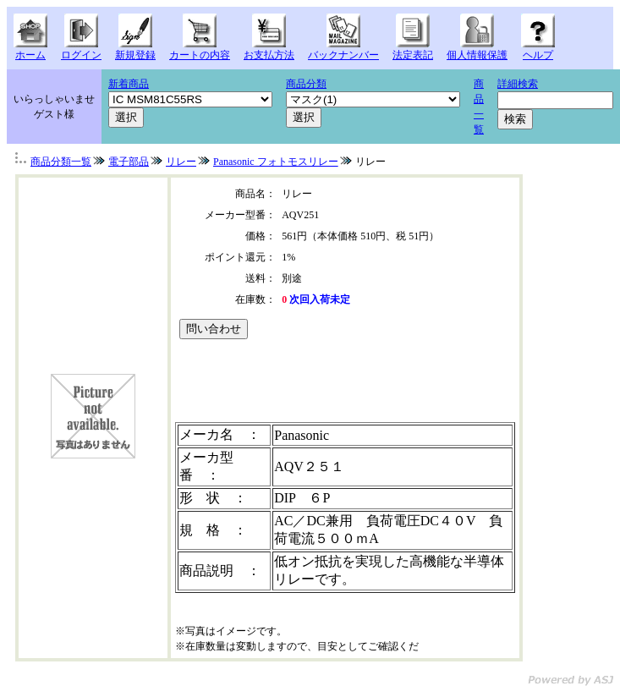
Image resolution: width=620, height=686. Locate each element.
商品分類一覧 (60, 161)
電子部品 (128, 161)
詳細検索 (517, 84)
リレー (181, 161)
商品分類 (306, 84)
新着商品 (128, 84)
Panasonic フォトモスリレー (275, 161)
